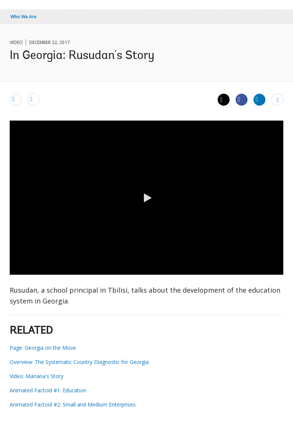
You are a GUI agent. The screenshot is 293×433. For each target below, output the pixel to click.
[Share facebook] (242, 99)
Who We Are (23, 16)
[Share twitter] (223, 99)
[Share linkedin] (259, 99)
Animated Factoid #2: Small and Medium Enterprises (73, 404)
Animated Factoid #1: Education (48, 390)
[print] (33, 99)
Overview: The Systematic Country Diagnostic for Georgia (79, 361)
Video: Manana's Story (36, 376)
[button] (146, 198)
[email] (15, 99)
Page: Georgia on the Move (43, 347)
